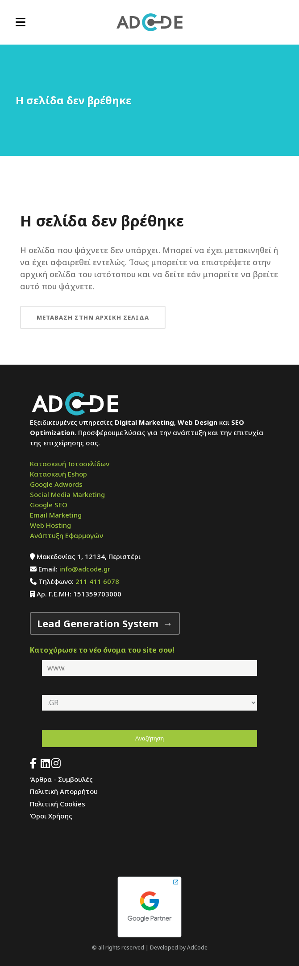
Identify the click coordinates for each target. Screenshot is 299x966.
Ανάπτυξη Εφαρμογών (66, 535)
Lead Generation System (97, 623)
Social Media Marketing (67, 494)
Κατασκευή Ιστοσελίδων (69, 463)
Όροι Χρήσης (51, 815)
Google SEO (48, 504)
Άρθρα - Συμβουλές (61, 779)
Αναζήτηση (149, 738)
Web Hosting (50, 525)
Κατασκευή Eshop (58, 473)
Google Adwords (56, 484)
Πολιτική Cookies (57, 803)
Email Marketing (56, 514)
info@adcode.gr (84, 568)
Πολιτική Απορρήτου (64, 791)
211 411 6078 (97, 581)
